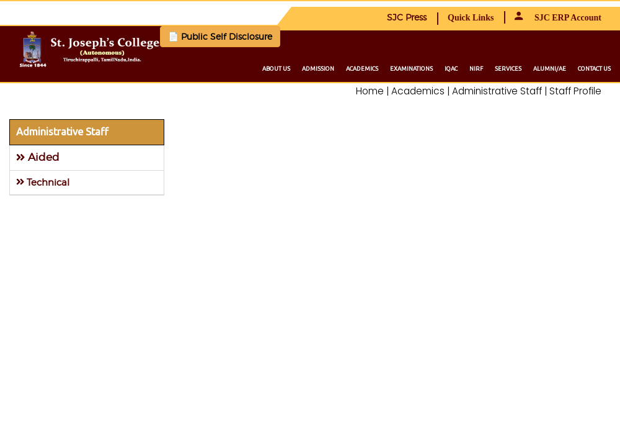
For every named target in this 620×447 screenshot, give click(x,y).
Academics (362, 68)
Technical (42, 182)
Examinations (411, 68)
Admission (318, 68)
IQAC (451, 68)
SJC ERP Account (558, 17)
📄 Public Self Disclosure (220, 36)
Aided (38, 157)
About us (276, 68)
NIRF (476, 68)
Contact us (594, 68)
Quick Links (471, 17)
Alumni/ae (549, 68)
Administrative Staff (62, 131)
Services (508, 68)
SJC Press (407, 17)
